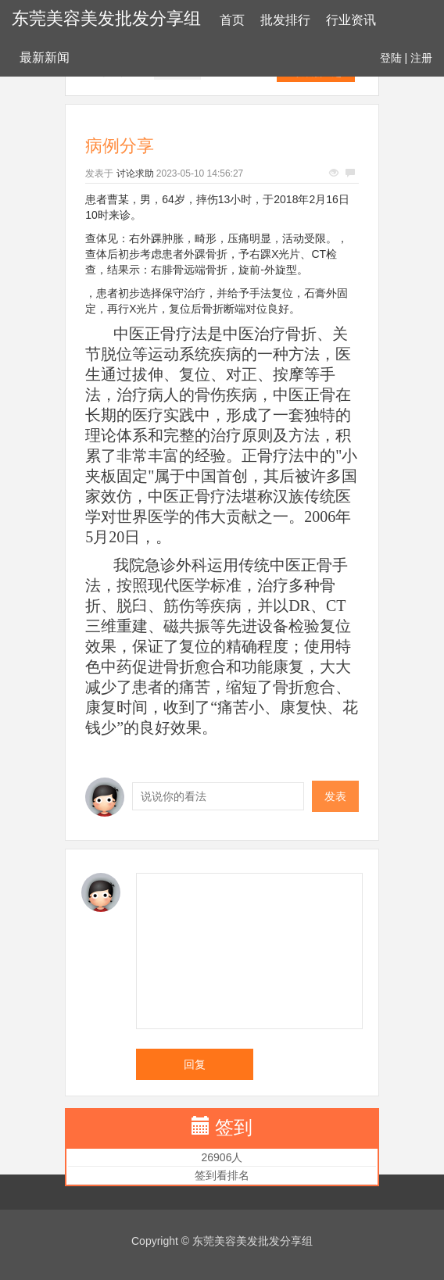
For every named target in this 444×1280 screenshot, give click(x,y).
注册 (421, 58)
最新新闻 (45, 57)
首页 (232, 20)
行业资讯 (351, 20)
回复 (195, 1064)
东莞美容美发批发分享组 (106, 18)
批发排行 (285, 20)
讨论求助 (135, 173)
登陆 (391, 58)
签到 (233, 1127)
